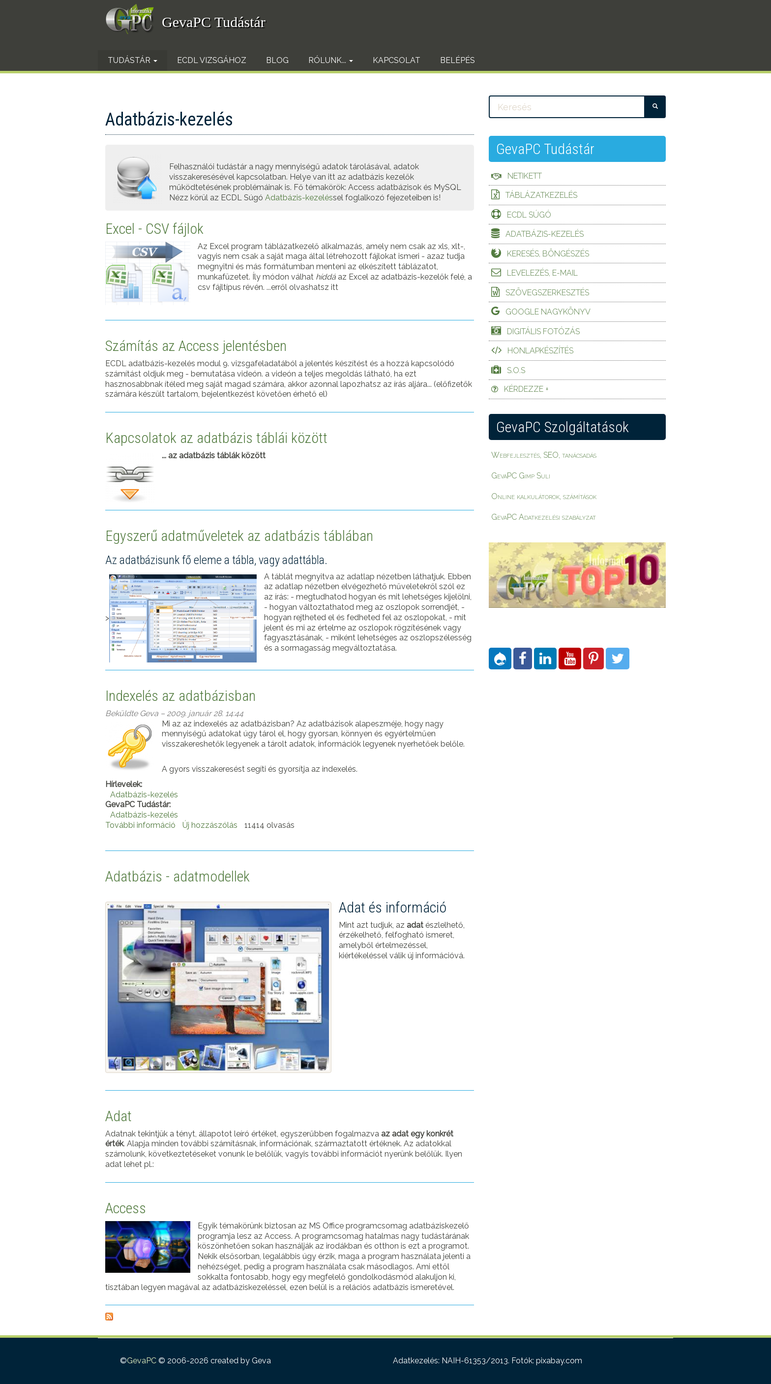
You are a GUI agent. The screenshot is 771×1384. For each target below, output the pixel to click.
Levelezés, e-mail (542, 273)
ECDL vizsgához (211, 60)
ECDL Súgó (529, 215)
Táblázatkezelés (541, 195)
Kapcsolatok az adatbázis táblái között (216, 437)
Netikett (524, 176)
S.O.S (516, 370)
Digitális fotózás (543, 331)
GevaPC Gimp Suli (520, 475)
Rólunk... (330, 60)
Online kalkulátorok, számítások (543, 496)
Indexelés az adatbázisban (180, 695)
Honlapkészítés (540, 350)
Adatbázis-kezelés (299, 197)
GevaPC (141, 1360)
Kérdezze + (526, 389)
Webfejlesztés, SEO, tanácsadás (543, 455)
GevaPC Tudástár (214, 22)
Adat (118, 1116)
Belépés (457, 60)
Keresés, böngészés (548, 253)
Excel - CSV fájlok (154, 228)
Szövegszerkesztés (547, 292)
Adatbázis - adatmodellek (177, 876)
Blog (277, 60)
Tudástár (132, 60)
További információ (140, 825)
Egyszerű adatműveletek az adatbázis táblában (239, 535)
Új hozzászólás (209, 825)
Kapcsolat (396, 60)
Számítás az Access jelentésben (196, 345)
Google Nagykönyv (548, 311)
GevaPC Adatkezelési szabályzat (543, 517)
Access (125, 1208)
